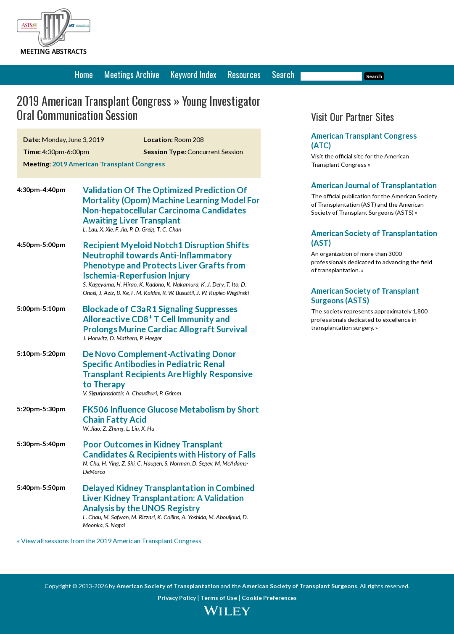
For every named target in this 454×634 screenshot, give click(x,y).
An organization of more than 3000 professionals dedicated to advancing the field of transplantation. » (371, 262)
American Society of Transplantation (167, 585)
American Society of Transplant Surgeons (299, 585)
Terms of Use (219, 597)
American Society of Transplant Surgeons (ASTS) (365, 295)
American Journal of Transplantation (374, 185)
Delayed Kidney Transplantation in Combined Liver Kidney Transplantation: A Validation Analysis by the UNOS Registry (169, 498)
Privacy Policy (177, 597)
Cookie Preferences (269, 597)
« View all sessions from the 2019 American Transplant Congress (109, 541)
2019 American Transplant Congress (108, 164)
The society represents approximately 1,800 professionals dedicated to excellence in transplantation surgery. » (369, 319)
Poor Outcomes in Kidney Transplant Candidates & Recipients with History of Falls (169, 449)
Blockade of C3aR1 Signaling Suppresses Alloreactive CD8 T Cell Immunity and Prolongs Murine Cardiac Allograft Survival (165, 319)
